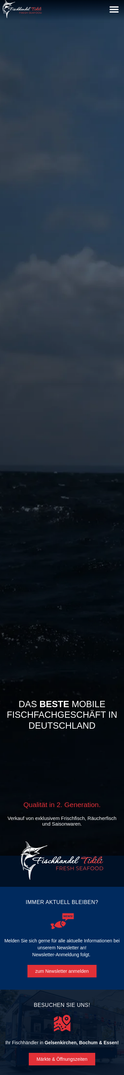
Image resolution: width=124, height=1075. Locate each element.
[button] (113, 9)
